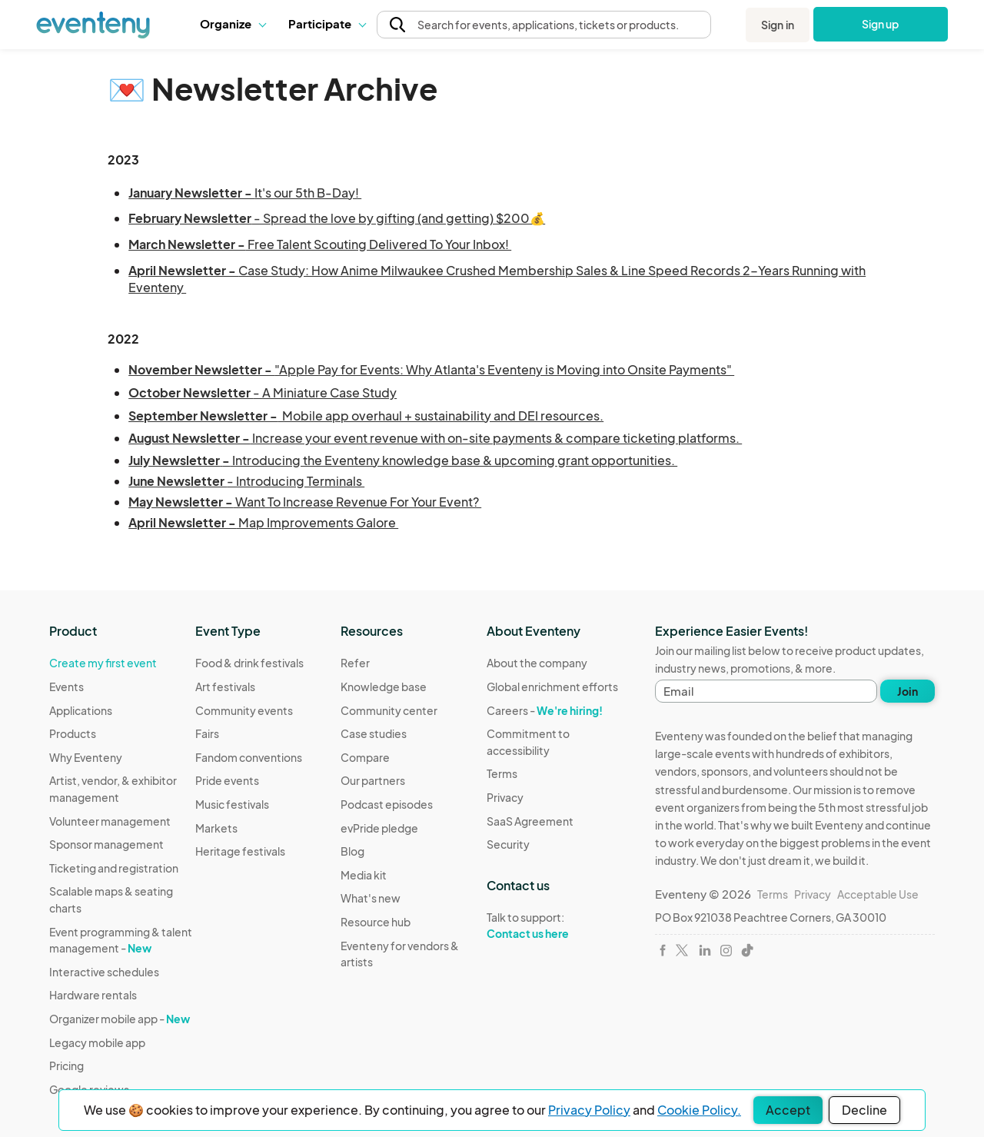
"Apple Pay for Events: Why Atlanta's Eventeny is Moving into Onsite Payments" (431, 369)
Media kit (364, 875)
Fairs (207, 733)
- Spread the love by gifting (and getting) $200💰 (336, 218)
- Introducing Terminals (246, 481)
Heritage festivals (240, 851)
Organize (232, 23)
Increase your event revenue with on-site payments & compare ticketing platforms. (435, 438)
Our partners (373, 780)
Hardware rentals (93, 995)
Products (72, 733)
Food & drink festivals (249, 663)
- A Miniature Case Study (262, 392)
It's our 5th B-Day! (244, 193)
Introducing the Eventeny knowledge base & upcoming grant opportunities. (402, 460)
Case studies (374, 733)
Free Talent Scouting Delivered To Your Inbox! (319, 244)
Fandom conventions (248, 757)
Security (508, 844)
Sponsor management (106, 844)
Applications (80, 710)
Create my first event (103, 663)
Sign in (777, 25)
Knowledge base (384, 686)
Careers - (545, 710)
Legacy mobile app (97, 1042)
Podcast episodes (387, 804)
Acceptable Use (878, 894)
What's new (371, 898)
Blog (352, 851)
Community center (389, 710)
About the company (537, 663)
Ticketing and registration (113, 868)
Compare (365, 757)
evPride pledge (379, 828)
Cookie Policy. (699, 1110)
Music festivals (232, 804)
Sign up (880, 24)
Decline (864, 1110)
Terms (502, 773)
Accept (788, 1110)
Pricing (66, 1065)
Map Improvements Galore (263, 522)
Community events (244, 710)
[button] (232, 24)
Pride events (227, 780)
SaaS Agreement (530, 821)
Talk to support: (560, 925)
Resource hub (376, 922)
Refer (355, 663)
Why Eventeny (85, 757)
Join (907, 691)
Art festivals (225, 686)
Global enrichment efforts (552, 686)
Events (66, 686)
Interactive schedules (104, 972)
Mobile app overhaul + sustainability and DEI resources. (365, 415)
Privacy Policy (589, 1110)
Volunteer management (110, 821)
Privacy (505, 797)
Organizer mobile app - (119, 1019)
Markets (216, 828)
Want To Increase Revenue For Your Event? (304, 502)
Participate (326, 23)
